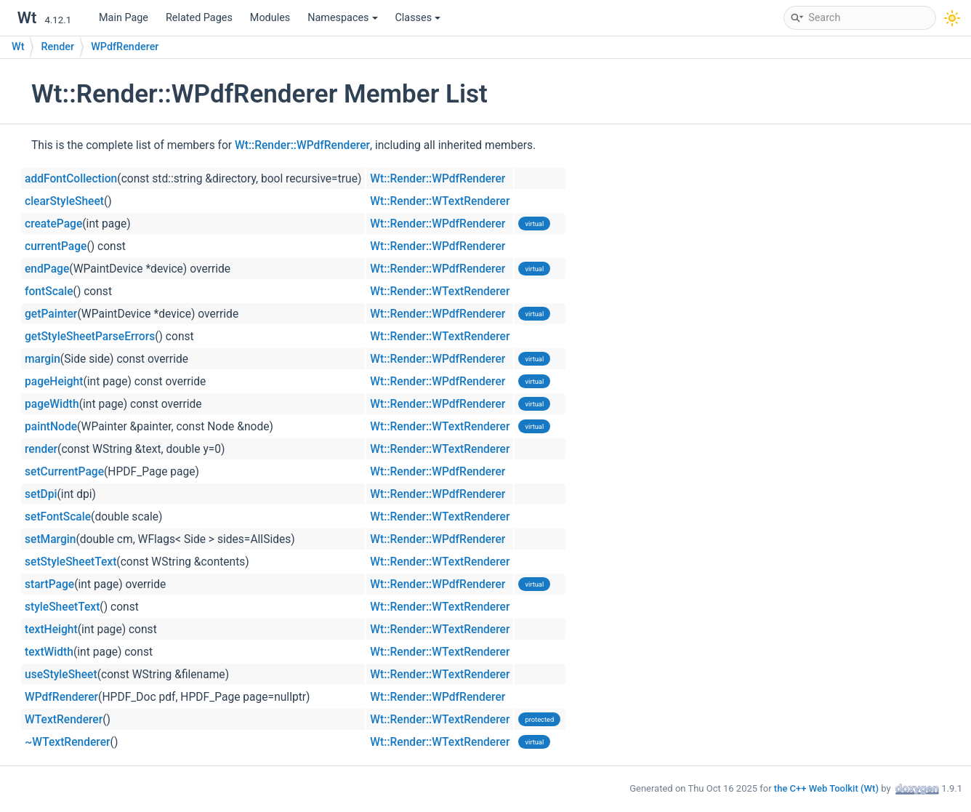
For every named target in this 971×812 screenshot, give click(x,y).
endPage (47, 269)
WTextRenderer (63, 719)
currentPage (55, 246)
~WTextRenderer (67, 742)
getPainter (51, 314)
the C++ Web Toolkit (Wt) (826, 788)
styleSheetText (62, 607)
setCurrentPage (64, 471)
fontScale (49, 291)
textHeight (51, 629)
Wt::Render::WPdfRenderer (302, 145)
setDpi (41, 494)
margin (42, 359)
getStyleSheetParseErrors (90, 336)
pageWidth (52, 404)
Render (57, 47)
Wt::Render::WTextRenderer (439, 201)
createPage (53, 223)
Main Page (123, 18)
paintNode (51, 426)
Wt (18, 47)
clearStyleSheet (64, 201)
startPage (49, 584)
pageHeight (54, 381)
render (41, 449)
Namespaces (342, 18)
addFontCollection (71, 178)
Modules (270, 18)
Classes (418, 18)
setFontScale (58, 516)
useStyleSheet (61, 674)
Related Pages (199, 18)
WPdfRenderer (124, 47)
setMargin (50, 539)
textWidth (49, 652)
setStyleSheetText (70, 561)
